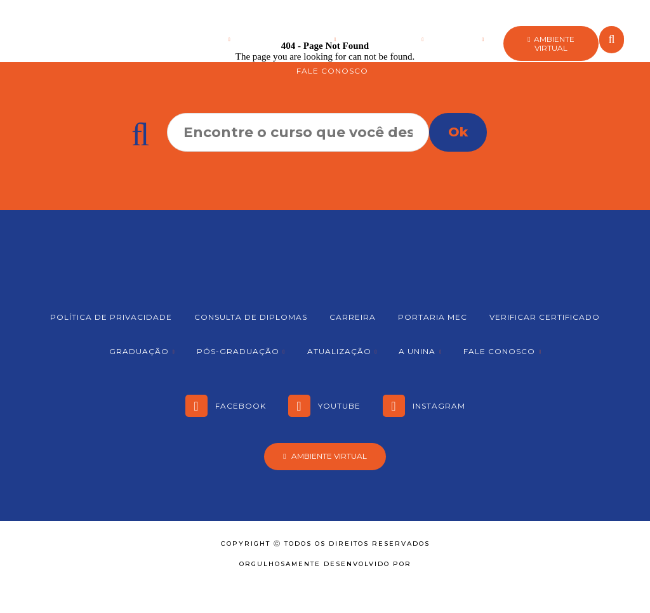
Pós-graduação (290, 39)
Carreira (352, 317)
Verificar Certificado (544, 317)
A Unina (460, 39)
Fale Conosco (332, 71)
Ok (458, 132)
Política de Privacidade (111, 317)
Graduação (196, 39)
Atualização (387, 39)
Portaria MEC (432, 317)
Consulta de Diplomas (250, 317)
